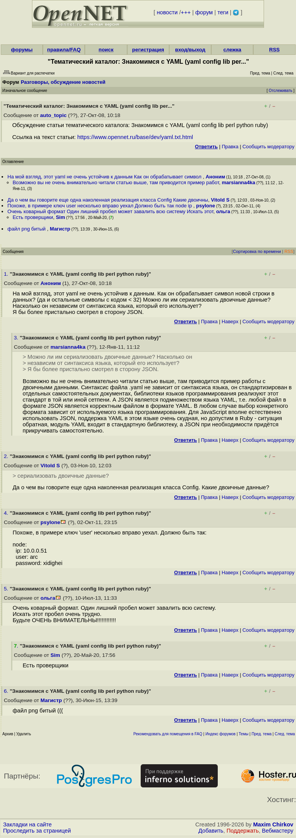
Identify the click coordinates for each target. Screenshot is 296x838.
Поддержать (243, 831)
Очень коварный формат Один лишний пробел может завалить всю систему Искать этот (110, 211)
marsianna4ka (239, 182)
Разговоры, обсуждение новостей (63, 82)
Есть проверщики (33, 217)
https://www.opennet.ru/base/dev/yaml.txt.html (135, 137)
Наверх (230, 321)
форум (204, 12)
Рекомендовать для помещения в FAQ (167, 734)
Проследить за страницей (37, 831)
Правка (230, 146)
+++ (186, 12)
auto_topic (53, 115)
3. (17, 338)
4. (7, 513)
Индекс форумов (220, 734)
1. (7, 274)
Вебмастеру (277, 831)
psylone (205, 206)
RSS (274, 50)
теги (222, 12)
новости (167, 12)
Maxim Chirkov (273, 824)
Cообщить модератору (268, 146)
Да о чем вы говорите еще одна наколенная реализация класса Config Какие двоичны (107, 200)
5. (7, 589)
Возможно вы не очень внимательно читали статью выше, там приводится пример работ (116, 182)
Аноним (215, 177)
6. (7, 691)
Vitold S (220, 200)
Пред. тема (262, 734)
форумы (22, 50)
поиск (106, 50)
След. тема (285, 734)
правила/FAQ (64, 50)
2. (7, 456)
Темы (243, 734)
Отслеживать (280, 90)
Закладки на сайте (27, 824)
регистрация (148, 50)
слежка (232, 50)
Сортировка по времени (257, 251)
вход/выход (190, 50)
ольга (223, 211)
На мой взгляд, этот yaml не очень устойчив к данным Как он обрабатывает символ (105, 177)
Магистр (60, 229)
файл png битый (27, 229)
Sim (60, 217)
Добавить (211, 831)
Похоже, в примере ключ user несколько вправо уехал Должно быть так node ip (100, 206)
